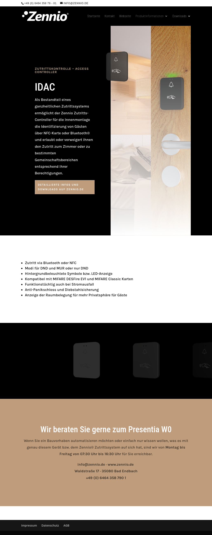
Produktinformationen (150, 16)
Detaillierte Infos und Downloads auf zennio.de (61, 187)
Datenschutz (50, 525)
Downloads (179, 16)
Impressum (29, 525)
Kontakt (110, 16)
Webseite (125, 16)
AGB (66, 525)
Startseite (93, 16)
